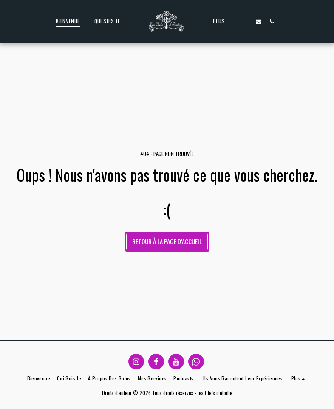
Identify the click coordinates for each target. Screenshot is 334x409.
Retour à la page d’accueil (167, 241)
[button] (246, 21)
